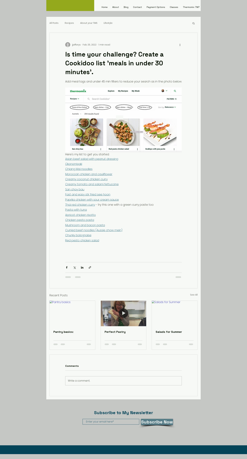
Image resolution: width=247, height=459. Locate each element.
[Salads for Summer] (174, 313)
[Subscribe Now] (157, 422)
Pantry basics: (63, 332)
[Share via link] (89, 267)
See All (194, 294)
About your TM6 (88, 23)
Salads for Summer (169, 332)
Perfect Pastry (115, 332)
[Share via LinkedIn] (82, 267)
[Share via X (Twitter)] (74, 267)
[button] (193, 23)
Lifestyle (108, 23)
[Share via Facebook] (66, 267)
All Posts (53, 23)
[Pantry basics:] (72, 313)
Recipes (69, 23)
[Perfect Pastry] (123, 313)
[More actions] (180, 45)
